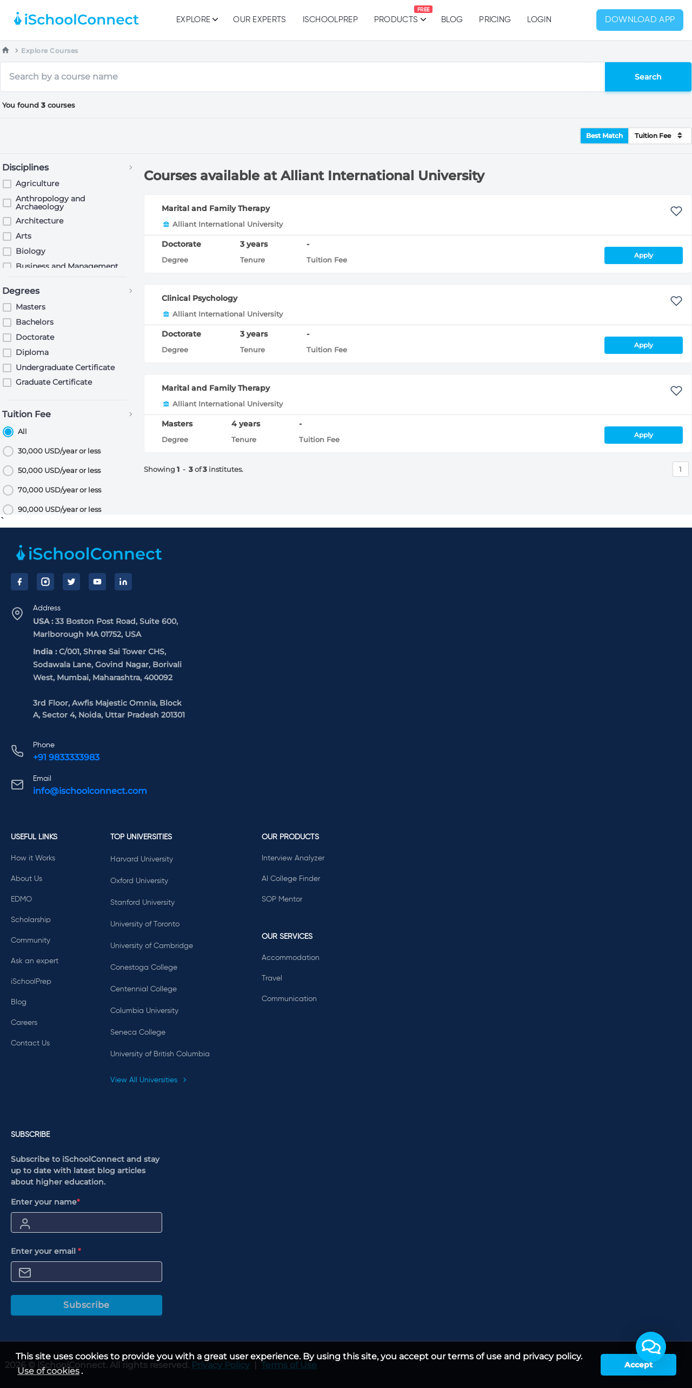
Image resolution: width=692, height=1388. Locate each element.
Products (396, 14)
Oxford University (139, 881)
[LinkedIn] (123, 581)
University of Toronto (144, 924)
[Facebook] (19, 581)
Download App (640, 20)
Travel (272, 978)
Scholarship (31, 920)
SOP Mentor (282, 899)
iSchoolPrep (330, 20)
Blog (452, 20)
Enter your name (45, 1202)
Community (30, 940)
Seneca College (137, 1032)
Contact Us (30, 1043)
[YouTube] (97, 581)
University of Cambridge (151, 946)
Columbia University (144, 1011)
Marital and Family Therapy (216, 208)
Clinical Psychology (199, 298)
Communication (289, 999)
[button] (651, 1347)
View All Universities (148, 1080)
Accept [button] (638, 1365)
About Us (26, 879)
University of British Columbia (160, 1054)
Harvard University (141, 859)
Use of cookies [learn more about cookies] (48, 1371)
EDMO (21, 899)
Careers (24, 1023)
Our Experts (259, 20)
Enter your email (46, 1251)
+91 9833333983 (66, 757)
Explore (196, 19)
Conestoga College (143, 967)
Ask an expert (34, 961)
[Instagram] (45, 581)
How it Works (33, 858)
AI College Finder (291, 879)
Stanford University (142, 902)
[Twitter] (71, 581)
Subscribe (86, 1305)
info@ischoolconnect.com (90, 791)
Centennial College (143, 989)
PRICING (495, 20)
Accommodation (291, 958)
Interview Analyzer (293, 858)
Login (539, 20)
